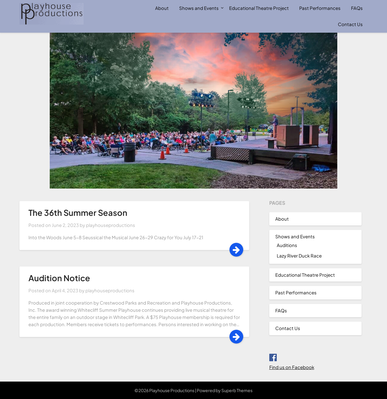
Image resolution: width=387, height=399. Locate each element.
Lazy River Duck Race (299, 255)
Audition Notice (59, 278)
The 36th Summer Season (77, 212)
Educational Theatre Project (259, 8)
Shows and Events (199, 8)
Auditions (287, 245)
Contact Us (350, 24)
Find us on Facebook (291, 367)
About (162, 8)
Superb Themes (237, 390)
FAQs (357, 8)
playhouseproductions (110, 225)
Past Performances (320, 8)
